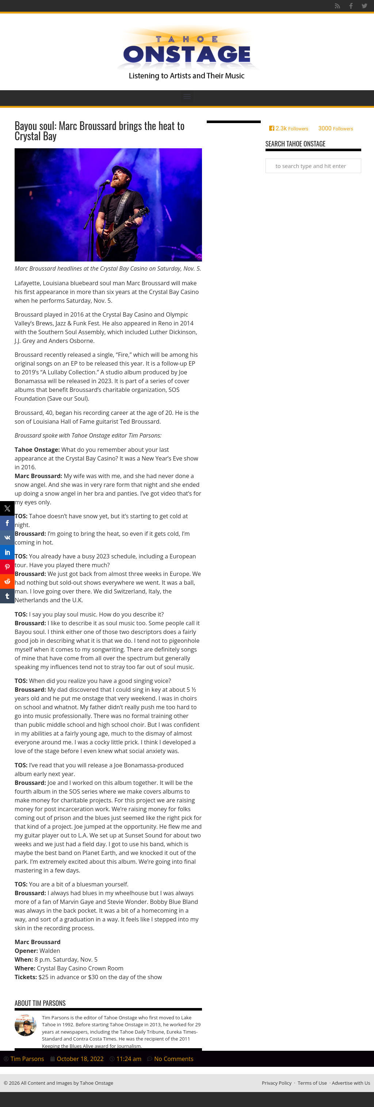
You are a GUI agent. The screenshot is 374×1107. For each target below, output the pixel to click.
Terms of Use (312, 1083)
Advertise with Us (351, 1083)
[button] (187, 96)
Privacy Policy (276, 1083)
